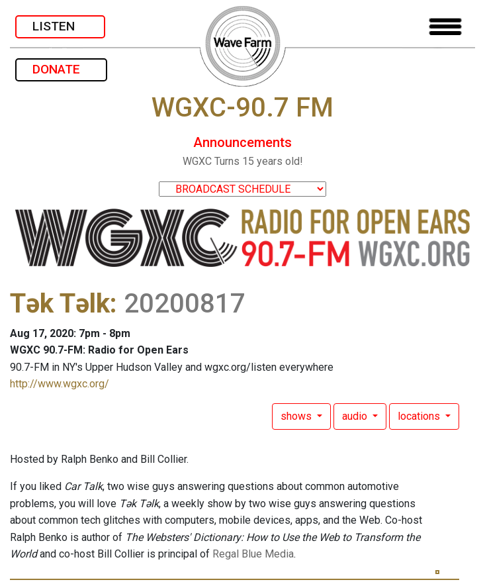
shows (297, 416)
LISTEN (60, 26)
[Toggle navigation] (445, 26)
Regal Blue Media (253, 554)
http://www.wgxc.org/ (59, 383)
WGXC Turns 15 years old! (243, 161)
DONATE (61, 69)
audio (356, 416)
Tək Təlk (60, 303)
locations (420, 416)
